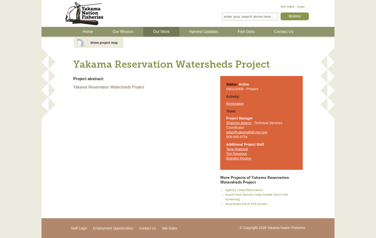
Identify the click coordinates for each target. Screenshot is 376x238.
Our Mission (123, 32)
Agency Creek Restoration (244, 190)
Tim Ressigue (236, 154)
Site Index (287, 6)
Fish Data (246, 32)
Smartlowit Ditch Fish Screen (246, 204)
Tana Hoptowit (237, 149)
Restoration (235, 104)
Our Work (161, 32)
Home (88, 32)
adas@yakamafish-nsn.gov (247, 132)
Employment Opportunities (113, 228)
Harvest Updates (203, 32)
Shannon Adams (238, 123)
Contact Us (283, 32)
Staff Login (79, 228)
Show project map (104, 42)
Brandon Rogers (238, 158)
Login (301, 6)
